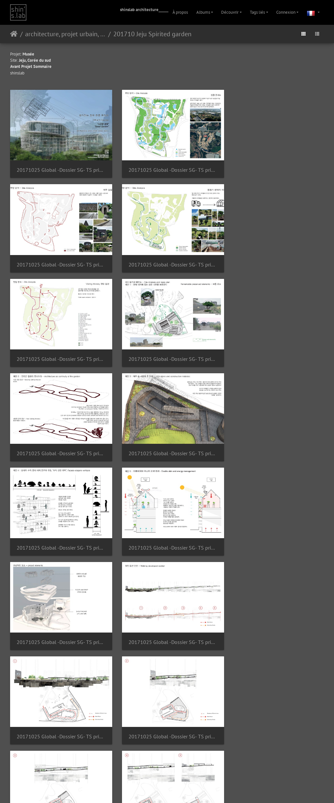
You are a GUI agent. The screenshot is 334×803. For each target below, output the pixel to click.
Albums (203, 12)
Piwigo (157, 772)
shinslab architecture (139, 9)
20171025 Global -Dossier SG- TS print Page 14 (59, 534)
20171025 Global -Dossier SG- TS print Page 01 (59, 167)
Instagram (159, 789)
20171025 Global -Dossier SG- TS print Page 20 (59, 717)
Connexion (286, 12)
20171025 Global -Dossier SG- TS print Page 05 (59, 259)
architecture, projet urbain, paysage (65, 34)
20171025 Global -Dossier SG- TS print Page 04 (274, 167)
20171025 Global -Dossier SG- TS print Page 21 (167, 718)
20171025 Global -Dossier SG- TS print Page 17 (59, 625)
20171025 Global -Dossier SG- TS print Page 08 (59, 351)
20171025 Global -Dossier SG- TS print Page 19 (274, 625)
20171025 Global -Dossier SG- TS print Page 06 (167, 259)
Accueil (14, 34)
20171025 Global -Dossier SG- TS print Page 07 (274, 259)
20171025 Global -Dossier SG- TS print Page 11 (59, 442)
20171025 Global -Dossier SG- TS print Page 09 (167, 351)
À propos (180, 12)
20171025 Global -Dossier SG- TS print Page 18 (167, 626)
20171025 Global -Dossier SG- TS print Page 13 (274, 442)
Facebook (182, 789)
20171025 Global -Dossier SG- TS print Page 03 (167, 167)
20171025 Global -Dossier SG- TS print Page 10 (274, 351)
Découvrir (229, 12)
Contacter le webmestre (184, 772)
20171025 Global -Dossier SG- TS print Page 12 (167, 442)
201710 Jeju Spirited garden (152, 34)
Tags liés (257, 12)
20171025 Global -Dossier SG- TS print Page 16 (274, 534)
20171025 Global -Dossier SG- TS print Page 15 (167, 534)
